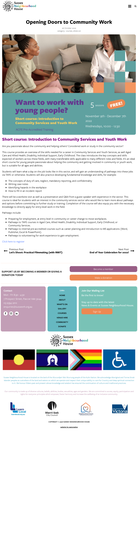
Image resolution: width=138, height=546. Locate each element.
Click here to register (13, 241)
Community (62, 322)
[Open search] (135, 6)
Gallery (62, 308)
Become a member (103, 269)
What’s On (62, 304)
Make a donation (103, 277)
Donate (62, 326)
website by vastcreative (69, 427)
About (62, 299)
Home (62, 295)
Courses (62, 313)
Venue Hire (62, 317)
